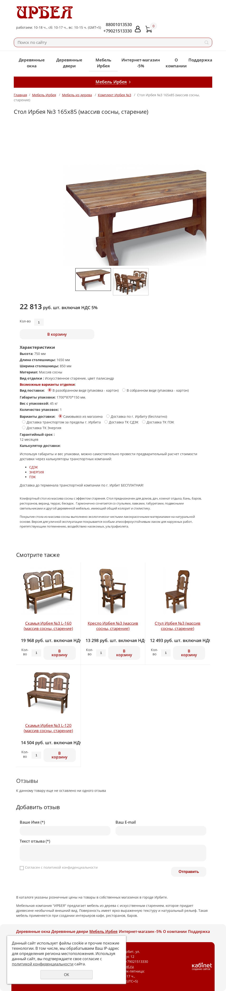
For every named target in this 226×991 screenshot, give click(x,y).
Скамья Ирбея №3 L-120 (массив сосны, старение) (48, 728)
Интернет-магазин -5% (140, 63)
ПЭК (32, 477)
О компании (176, 63)
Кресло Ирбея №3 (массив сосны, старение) (113, 625)
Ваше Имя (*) (32, 822)
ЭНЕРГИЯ (36, 472)
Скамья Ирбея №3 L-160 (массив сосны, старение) (48, 625)
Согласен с (61, 867)
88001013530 (119, 24)
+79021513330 (117, 31)
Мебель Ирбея (103, 63)
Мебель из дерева (77, 95)
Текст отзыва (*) (35, 841)
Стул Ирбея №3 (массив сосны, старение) (177, 625)
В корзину (57, 334)
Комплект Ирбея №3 (114, 95)
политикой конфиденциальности (70, 867)
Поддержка (200, 60)
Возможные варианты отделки (47, 384)
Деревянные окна (32, 63)
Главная (20, 95)
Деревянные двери (69, 63)
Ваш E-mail (125, 822)
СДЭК (33, 467)
